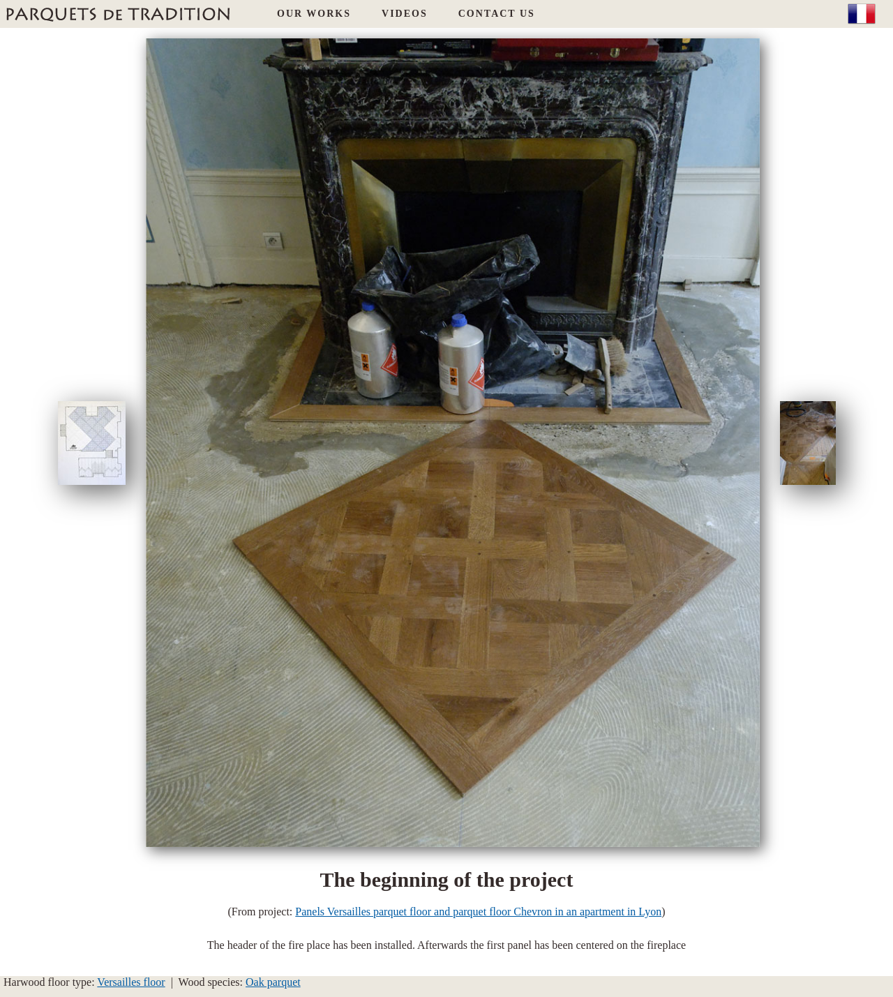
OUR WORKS (314, 13)
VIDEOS (405, 13)
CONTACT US (496, 13)
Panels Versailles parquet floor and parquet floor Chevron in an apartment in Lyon (478, 911)
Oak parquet (273, 982)
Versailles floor (131, 982)
